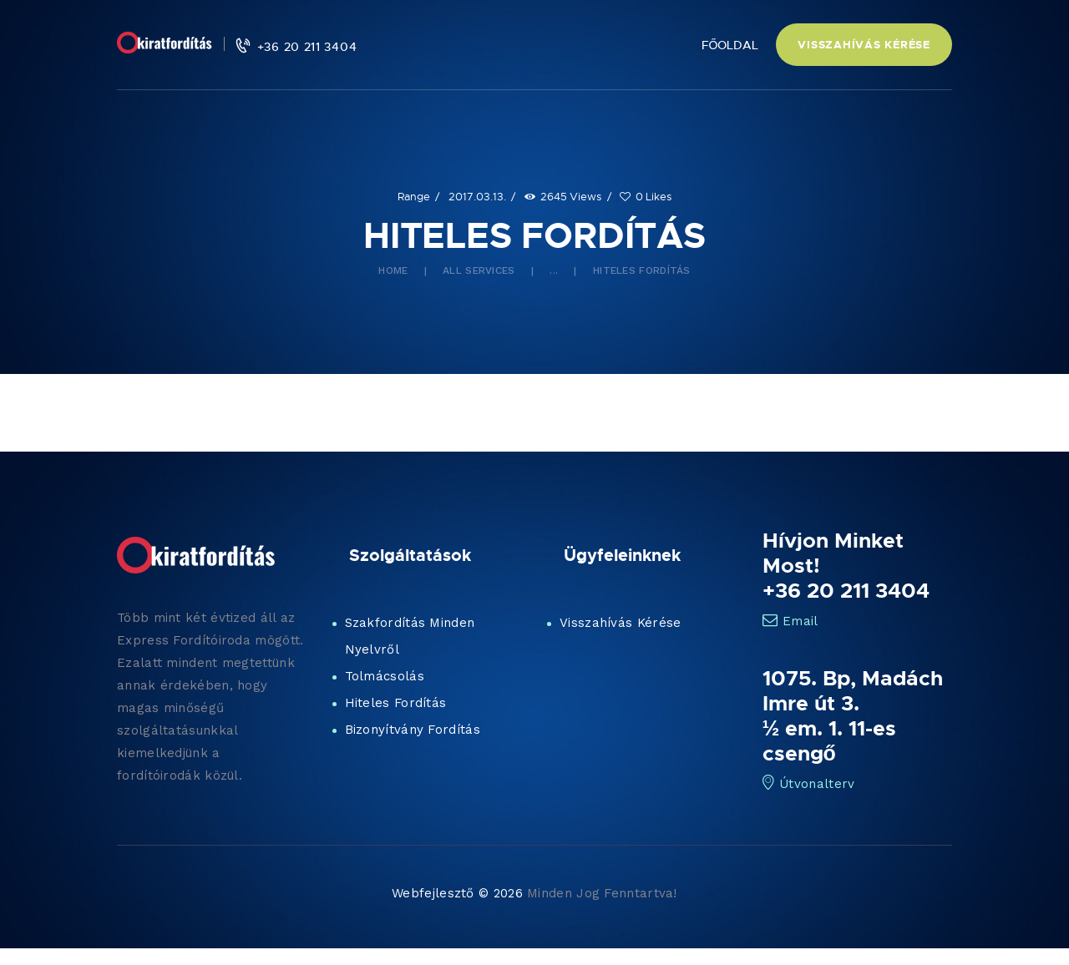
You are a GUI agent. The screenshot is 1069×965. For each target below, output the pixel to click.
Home (393, 270)
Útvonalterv (808, 783)
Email (790, 621)
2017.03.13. (477, 196)
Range (414, 196)
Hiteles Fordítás (396, 702)
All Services (479, 270)
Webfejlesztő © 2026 (457, 893)
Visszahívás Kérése (620, 622)
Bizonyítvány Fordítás (412, 729)
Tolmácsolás (384, 676)
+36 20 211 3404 (846, 590)
